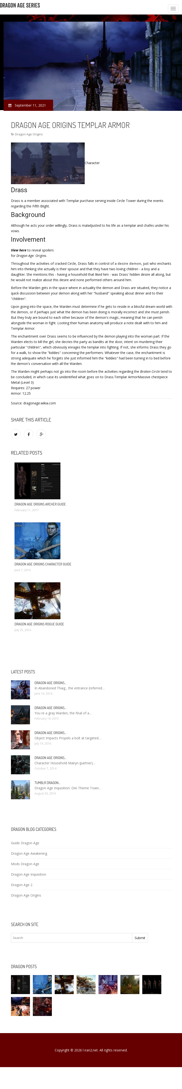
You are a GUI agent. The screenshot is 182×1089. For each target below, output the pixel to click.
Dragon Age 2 (21, 885)
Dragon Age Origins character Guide (43, 564)
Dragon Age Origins (29, 134)
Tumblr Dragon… (47, 782)
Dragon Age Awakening (29, 853)
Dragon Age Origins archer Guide (40, 504)
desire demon (129, 263)
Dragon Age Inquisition (28, 874)
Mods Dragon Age (25, 864)
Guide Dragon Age (25, 843)
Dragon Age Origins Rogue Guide (39, 624)
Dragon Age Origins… (50, 683)
